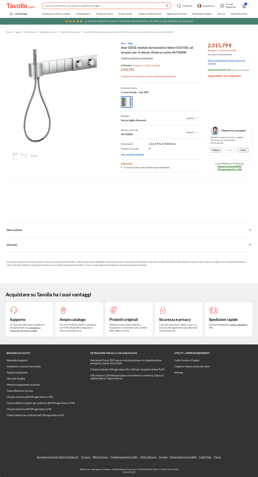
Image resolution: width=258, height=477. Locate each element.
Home (9, 32)
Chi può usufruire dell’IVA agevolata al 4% (29, 409)
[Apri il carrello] (246, 6)
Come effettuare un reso (20, 390)
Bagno (18, 32)
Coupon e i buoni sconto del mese (192, 366)
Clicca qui (228, 21)
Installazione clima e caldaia (56, 14)
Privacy (217, 457)
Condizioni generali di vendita (124, 457)
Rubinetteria (30, 32)
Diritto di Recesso (148, 457)
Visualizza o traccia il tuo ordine (24, 366)
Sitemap (178, 372)
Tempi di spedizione (17, 372)
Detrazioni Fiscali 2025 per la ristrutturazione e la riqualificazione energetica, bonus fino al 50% (126, 362)
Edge (130, 43)
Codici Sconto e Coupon (186, 360)
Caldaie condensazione (149, 14)
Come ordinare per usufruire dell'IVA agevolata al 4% (35, 415)
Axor (123, 43)
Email (243, 150)
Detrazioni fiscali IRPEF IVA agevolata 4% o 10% (230, 168)
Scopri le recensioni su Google (129, 21)
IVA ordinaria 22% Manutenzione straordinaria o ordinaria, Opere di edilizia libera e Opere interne (127, 377)
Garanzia (163, 457)
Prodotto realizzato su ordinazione (137, 58)
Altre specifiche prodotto (132, 154)
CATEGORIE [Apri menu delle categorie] (20, 14)
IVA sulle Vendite (16, 378)
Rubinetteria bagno (202, 14)
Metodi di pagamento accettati (23, 384)
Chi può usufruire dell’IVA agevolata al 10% (30, 396)
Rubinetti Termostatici (70, 32)
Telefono (216, 150)
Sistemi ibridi (125, 14)
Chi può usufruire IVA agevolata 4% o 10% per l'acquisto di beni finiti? (127, 369)
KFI (134, 472)
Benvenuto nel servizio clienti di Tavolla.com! (58, 457)
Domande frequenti (17, 360)
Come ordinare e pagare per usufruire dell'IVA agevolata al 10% (41, 402)
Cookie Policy (205, 457)
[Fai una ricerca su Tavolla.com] (106, 5)
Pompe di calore (104, 14)
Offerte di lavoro (100, 457)
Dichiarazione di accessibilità (183, 457)
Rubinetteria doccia (48, 32)
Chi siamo (85, 457)
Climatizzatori (83, 14)
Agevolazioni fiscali (177, 14)
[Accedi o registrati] (227, 6)
